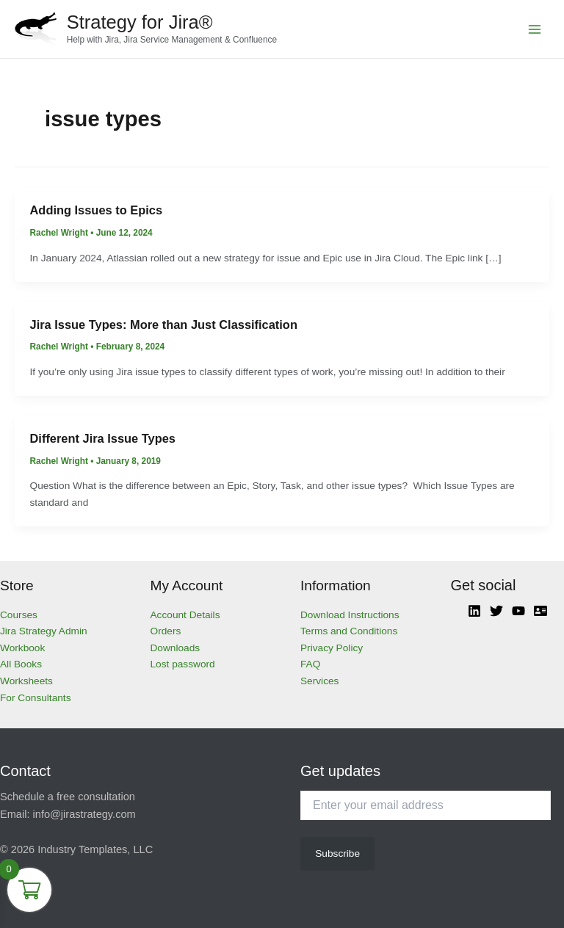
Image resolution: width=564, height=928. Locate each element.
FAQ (310, 664)
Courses (18, 614)
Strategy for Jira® (140, 22)
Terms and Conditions (348, 631)
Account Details (185, 614)
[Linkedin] (474, 610)
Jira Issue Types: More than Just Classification (163, 324)
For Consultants (35, 697)
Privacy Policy (331, 647)
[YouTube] (518, 610)
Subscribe (337, 853)
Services (319, 680)
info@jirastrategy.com (84, 814)
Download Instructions (350, 614)
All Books (21, 664)
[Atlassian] (540, 610)
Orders (166, 631)
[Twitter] (496, 610)
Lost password (183, 664)
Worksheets (26, 680)
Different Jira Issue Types (103, 438)
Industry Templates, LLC (95, 849)
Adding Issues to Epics (96, 210)
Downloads (175, 647)
